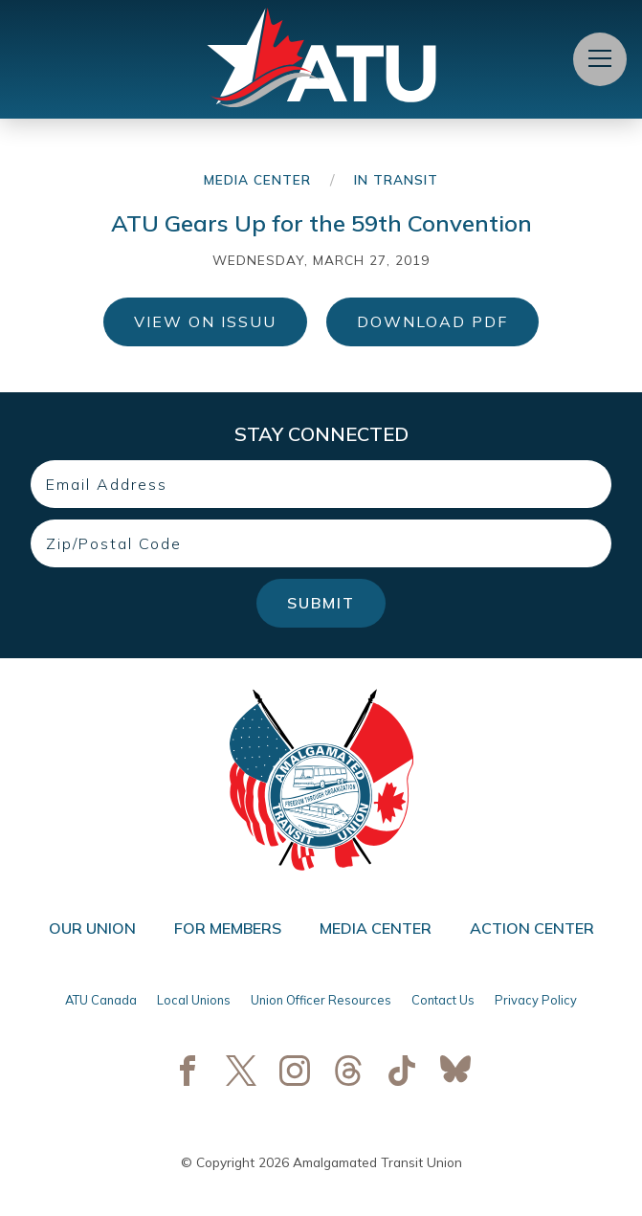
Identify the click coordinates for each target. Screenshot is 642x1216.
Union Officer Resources (321, 999)
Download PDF (432, 321)
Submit (321, 602)
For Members (227, 928)
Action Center (532, 928)
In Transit (396, 179)
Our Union (92, 928)
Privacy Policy (536, 999)
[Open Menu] (600, 59)
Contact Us (443, 999)
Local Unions (194, 999)
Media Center (257, 179)
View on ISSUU (205, 321)
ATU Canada (101, 999)
